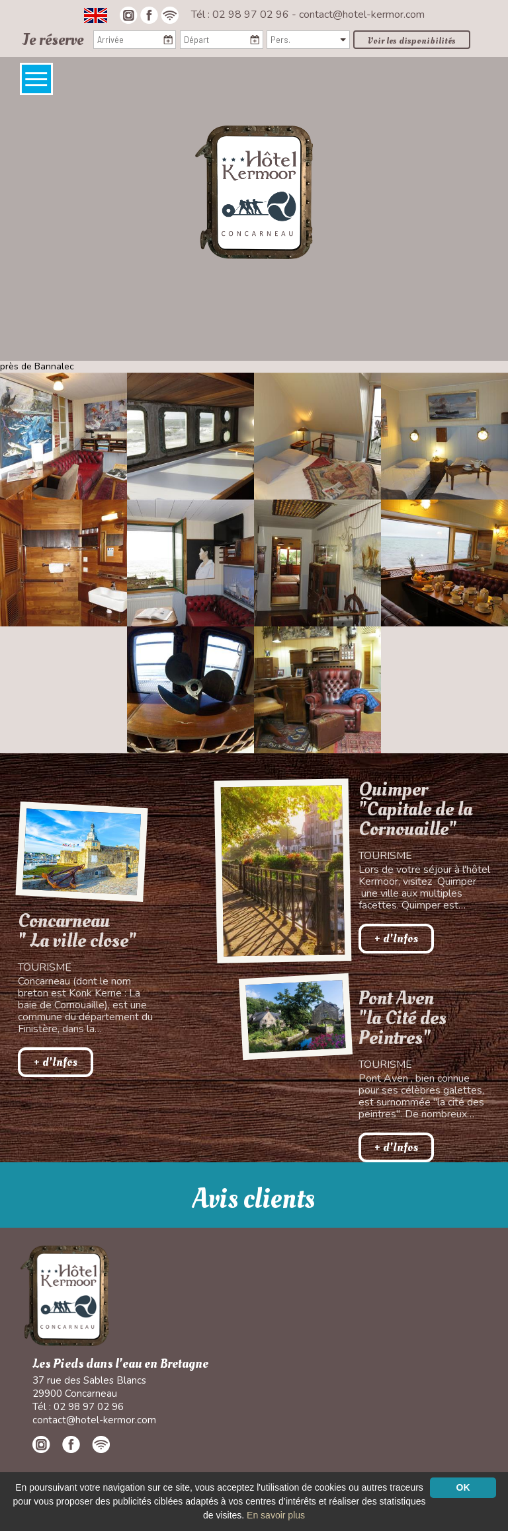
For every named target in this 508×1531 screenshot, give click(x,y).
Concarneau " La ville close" (77, 931)
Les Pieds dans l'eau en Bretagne (120, 1364)
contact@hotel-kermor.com (362, 14)
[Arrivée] (134, 39)
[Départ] (221, 39)
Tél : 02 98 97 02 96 (241, 14)
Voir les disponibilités (412, 40)
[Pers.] (308, 39)
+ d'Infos (55, 1062)
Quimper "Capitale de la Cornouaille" (415, 809)
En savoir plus (276, 1515)
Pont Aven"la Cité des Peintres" (402, 1018)
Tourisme (44, 967)
